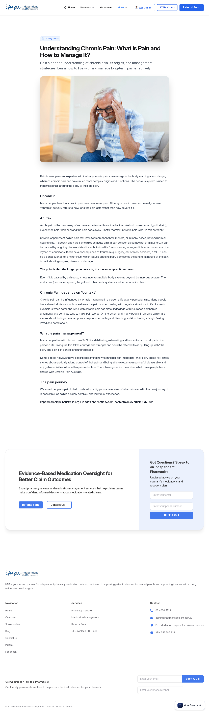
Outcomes (106, 7)
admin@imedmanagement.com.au (173, 617)
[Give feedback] (190, 705)
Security (60, 706)
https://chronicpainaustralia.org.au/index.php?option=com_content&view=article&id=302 (96, 402)
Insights (9, 644)
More (123, 7)
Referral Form (191, 7)
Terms (69, 706)
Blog (7, 631)
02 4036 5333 (163, 610)
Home (69, 7)
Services (87, 7)
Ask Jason (143, 7)
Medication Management (85, 617)
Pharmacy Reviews (81, 610)
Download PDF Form (84, 630)
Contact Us (59, 512)
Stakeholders (12, 624)
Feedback (11, 651)
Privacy (50, 706)
